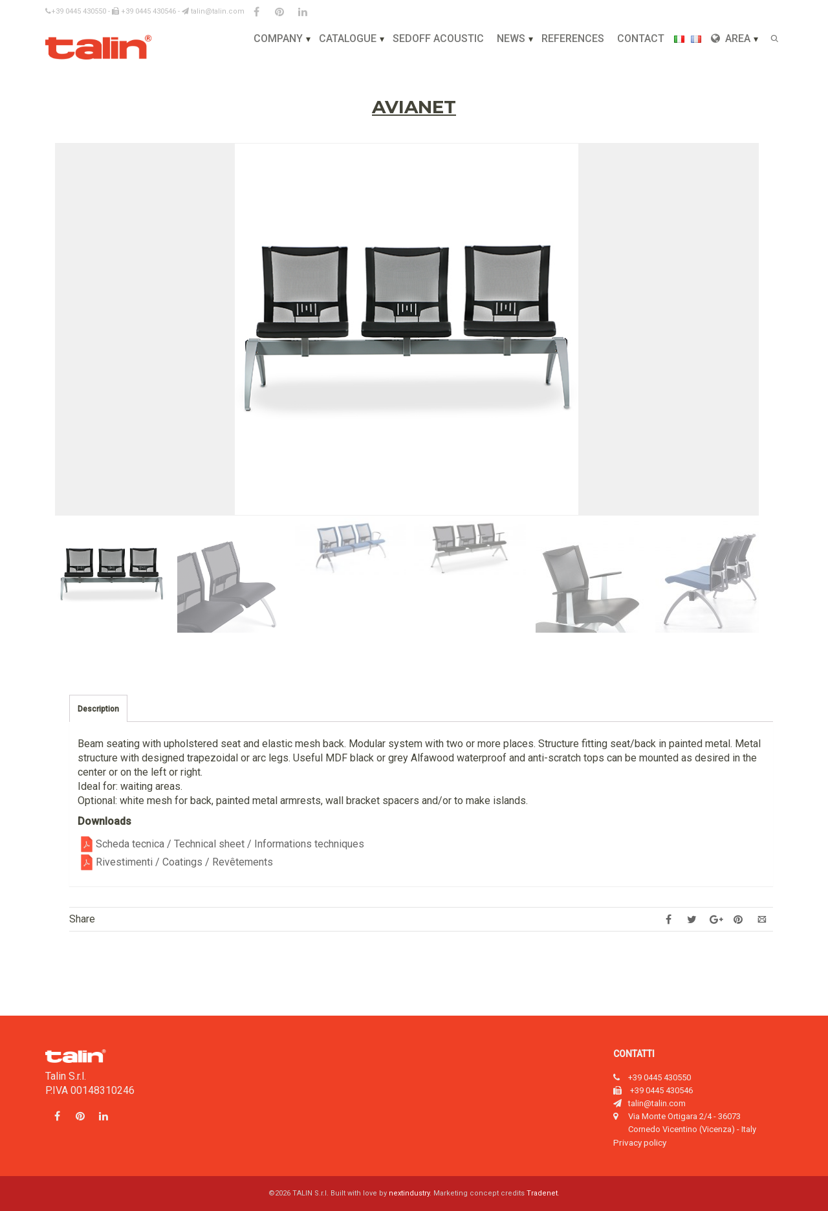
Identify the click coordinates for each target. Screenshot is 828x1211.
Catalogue (347, 38)
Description (98, 709)
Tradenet (542, 1193)
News (511, 38)
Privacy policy (639, 1142)
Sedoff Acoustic (438, 38)
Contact (640, 38)
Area (730, 38)
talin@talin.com (213, 11)
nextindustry (409, 1193)
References (572, 38)
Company (278, 38)
